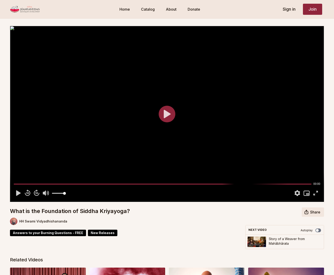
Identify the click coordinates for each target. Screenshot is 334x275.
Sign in (289, 9)
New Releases (103, 233)
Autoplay (311, 230)
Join (312, 9)
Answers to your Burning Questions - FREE (48, 233)
